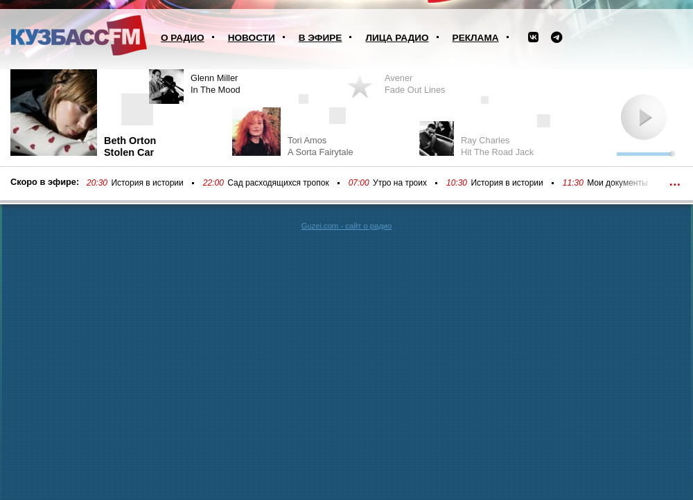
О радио (182, 38)
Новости (251, 38)
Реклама (476, 38)
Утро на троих (400, 183)
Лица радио (396, 38)
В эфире (320, 38)
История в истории (147, 183)
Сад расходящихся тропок (277, 183)
